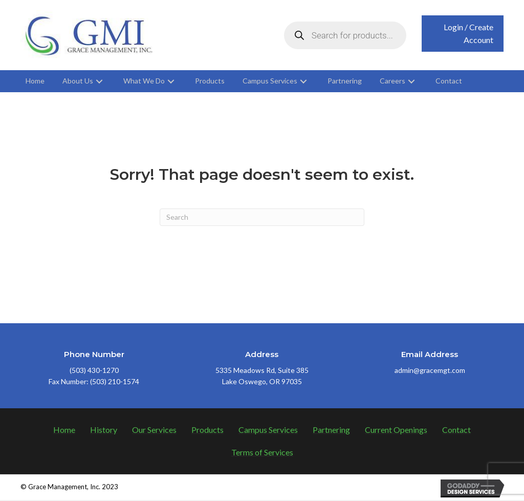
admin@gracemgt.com (430, 371)
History (103, 430)
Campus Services (268, 430)
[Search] (262, 218)
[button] (463, 34)
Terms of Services (262, 453)
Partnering (331, 430)
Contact (456, 430)
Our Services (154, 430)
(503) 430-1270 (94, 371)
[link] (35, 82)
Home (64, 430)
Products (207, 430)
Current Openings (396, 430)
